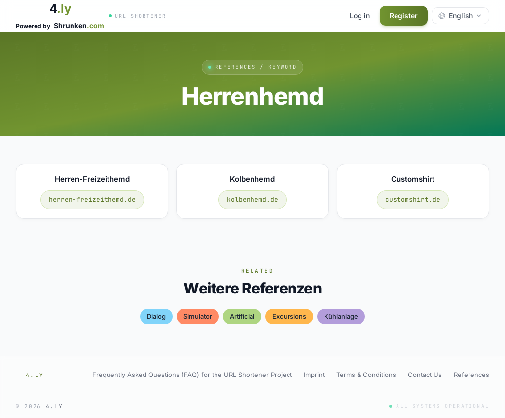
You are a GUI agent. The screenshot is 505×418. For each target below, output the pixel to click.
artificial (242, 316)
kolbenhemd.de (252, 199)
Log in (360, 15)
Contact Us (425, 374)
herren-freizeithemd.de (92, 199)
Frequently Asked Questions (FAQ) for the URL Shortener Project (192, 374)
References (471, 374)
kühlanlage (341, 316)
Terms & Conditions (366, 374)
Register (404, 15)
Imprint (314, 374)
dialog (156, 316)
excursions (289, 316)
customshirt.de (412, 199)
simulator (197, 316)
